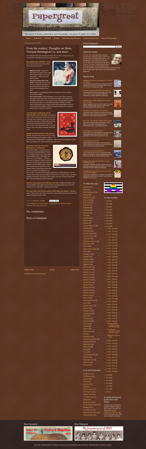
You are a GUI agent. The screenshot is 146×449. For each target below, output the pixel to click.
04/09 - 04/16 (111, 321)
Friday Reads (87, 231)
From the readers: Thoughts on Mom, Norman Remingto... (113, 325)
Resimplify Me (87, 336)
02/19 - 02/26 (111, 352)
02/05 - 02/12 (111, 357)
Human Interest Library (89, 249)
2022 (107, 212)
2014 (107, 380)
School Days (43, 205)
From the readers (43, 203)
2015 (107, 377)
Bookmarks (86, 205)
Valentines (86, 357)
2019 (107, 221)
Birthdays (86, 195)
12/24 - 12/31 (111, 231)
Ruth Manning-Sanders (71, 38)
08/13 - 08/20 (111, 285)
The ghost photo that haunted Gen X (93, 151)
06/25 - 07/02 (111, 304)
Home (28, 38)
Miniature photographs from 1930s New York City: (42, 183)
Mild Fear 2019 (87, 277)
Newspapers (86, 310)
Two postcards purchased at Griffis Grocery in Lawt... (113, 331)
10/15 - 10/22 (111, 259)
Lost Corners (87, 262)
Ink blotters (86, 256)
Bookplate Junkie (88, 407)
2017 (107, 226)
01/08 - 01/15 (111, 368)
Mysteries (63, 203)
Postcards (38, 38)
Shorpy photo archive (89, 402)
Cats (84, 215)
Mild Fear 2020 (87, 280)
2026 (107, 201)
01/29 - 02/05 (111, 360)
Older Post (74, 270)
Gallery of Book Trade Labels (91, 412)
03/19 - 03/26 (111, 343)
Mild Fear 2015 (87, 267)
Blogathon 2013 (87, 197)
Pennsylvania (87, 313)
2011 (107, 389)
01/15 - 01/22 (111, 366)
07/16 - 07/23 (111, 296)
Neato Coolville (87, 379)
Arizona (85, 189)
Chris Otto (36, 201)
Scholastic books (88, 342)
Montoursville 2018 (88, 300)
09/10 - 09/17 (111, 273)
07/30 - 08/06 (111, 290)
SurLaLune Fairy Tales (89, 415)
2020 (107, 218)
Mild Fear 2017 (87, 272)
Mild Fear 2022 (87, 285)
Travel (85, 352)
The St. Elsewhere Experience (92, 404)
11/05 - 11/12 (111, 251)
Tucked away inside (89, 354)
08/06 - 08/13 (111, 287)
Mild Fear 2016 (87, 269)
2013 (107, 383)
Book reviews (87, 202)
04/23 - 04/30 (111, 315)
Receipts (85, 326)
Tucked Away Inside (91, 38)
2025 (107, 204)
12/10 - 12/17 (111, 237)
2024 (107, 207)
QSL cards (36, 205)
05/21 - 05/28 (111, 313)
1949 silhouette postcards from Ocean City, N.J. (97, 90)
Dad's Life (86, 220)
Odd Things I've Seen (89, 392)
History (51, 203)
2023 (107, 209)
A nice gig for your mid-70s (91, 141)
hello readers (87, 244)
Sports (85, 349)
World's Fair (86, 362)
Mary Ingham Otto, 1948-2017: (36, 62)
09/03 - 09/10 (111, 276)
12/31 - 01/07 (111, 228)
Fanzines (85, 223)
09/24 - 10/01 (111, 268)
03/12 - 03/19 (111, 346)
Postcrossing (87, 321)
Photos (56, 38)
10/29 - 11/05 (111, 254)
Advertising (86, 187)
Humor (85, 251)
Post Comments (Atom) (39, 274)
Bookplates (86, 207)
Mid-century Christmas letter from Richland (95, 110)
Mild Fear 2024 (87, 290)
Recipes (48, 38)
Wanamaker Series (88, 360)
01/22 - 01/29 (111, 363)
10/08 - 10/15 (111, 262)
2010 (107, 392)
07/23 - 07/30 (111, 293)
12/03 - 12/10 (111, 240)
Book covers (86, 200)
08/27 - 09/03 (111, 279)
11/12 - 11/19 (111, 248)
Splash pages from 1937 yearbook (93, 131)
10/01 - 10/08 (111, 265)
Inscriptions (86, 259)
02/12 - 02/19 (111, 354)
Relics (85, 334)
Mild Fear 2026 (87, 295)
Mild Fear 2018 (87, 274)
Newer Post (29, 270)
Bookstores (34, 203)
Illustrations (86, 254)
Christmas (86, 218)
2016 (107, 375)
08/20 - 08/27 (111, 282)
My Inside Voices (88, 384)
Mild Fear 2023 (87, 287)
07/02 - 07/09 (111, 301)
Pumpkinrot (86, 386)
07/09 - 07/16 (111, 299)
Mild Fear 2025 (87, 292)
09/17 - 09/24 (111, 270)
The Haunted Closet (89, 376)
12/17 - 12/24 (111, 234)
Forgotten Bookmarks (89, 394)
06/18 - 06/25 (111, 307)
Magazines (86, 264)
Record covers (87, 331)
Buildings (85, 213)
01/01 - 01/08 (111, 371)
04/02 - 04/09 (111, 340)
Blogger (109, 445)
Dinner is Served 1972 (89, 389)
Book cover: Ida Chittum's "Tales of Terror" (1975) (97, 120)
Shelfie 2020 (86, 347)
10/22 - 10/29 (111, 256)
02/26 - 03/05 (111, 349)
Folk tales (86, 228)
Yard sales (86, 365)
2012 (107, 386)
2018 (107, 223)
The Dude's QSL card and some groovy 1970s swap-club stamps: (47, 191)
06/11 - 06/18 (111, 310)
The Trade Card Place (89, 410)
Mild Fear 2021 (87, 282)
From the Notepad (88, 233)
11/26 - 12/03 (111, 242)
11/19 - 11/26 (111, 245)
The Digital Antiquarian (89, 397)
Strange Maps (87, 399)
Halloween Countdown (89, 241)
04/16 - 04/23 (111, 318)
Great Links (86, 238)
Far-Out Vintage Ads (89, 225)
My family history (88, 305)
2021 (107, 215)
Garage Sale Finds (46, 135)
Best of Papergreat (109, 38)
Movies (85, 303)
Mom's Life (57, 203)
